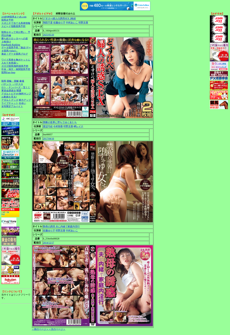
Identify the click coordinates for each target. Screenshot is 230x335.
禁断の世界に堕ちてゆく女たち (60, 122)
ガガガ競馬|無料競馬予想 (14, 66)
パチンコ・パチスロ (12, 84)
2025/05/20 (48, 34)
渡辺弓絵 (48, 126)
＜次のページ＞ (57, 329)
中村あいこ (72, 22)
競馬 (3, 81)
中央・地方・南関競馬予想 (15, 69)
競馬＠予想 (7, 20)
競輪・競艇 (13, 81)
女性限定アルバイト (12, 106)
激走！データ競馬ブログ (14, 54)
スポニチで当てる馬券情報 (15, 23)
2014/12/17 (48, 242)
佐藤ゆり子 (59, 22)
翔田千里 (48, 22)
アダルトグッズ (9, 100)
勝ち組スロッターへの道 (14, 38)
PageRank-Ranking (10, 44)
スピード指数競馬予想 (13, 26)
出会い (22, 103)
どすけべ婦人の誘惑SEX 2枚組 (59, 18)
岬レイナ (78, 126)
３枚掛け (6, 41)
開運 (18, 90)
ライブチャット (9, 103)
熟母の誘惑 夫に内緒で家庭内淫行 (61, 226)
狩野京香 (83, 22)
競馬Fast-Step (8, 72)
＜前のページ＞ (40, 329)
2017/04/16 (48, 138)
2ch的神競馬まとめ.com (13, 17)
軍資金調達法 (8, 90)
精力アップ (25, 100)
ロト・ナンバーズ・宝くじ (15, 87)
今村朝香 (58, 126)
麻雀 (21, 81)
